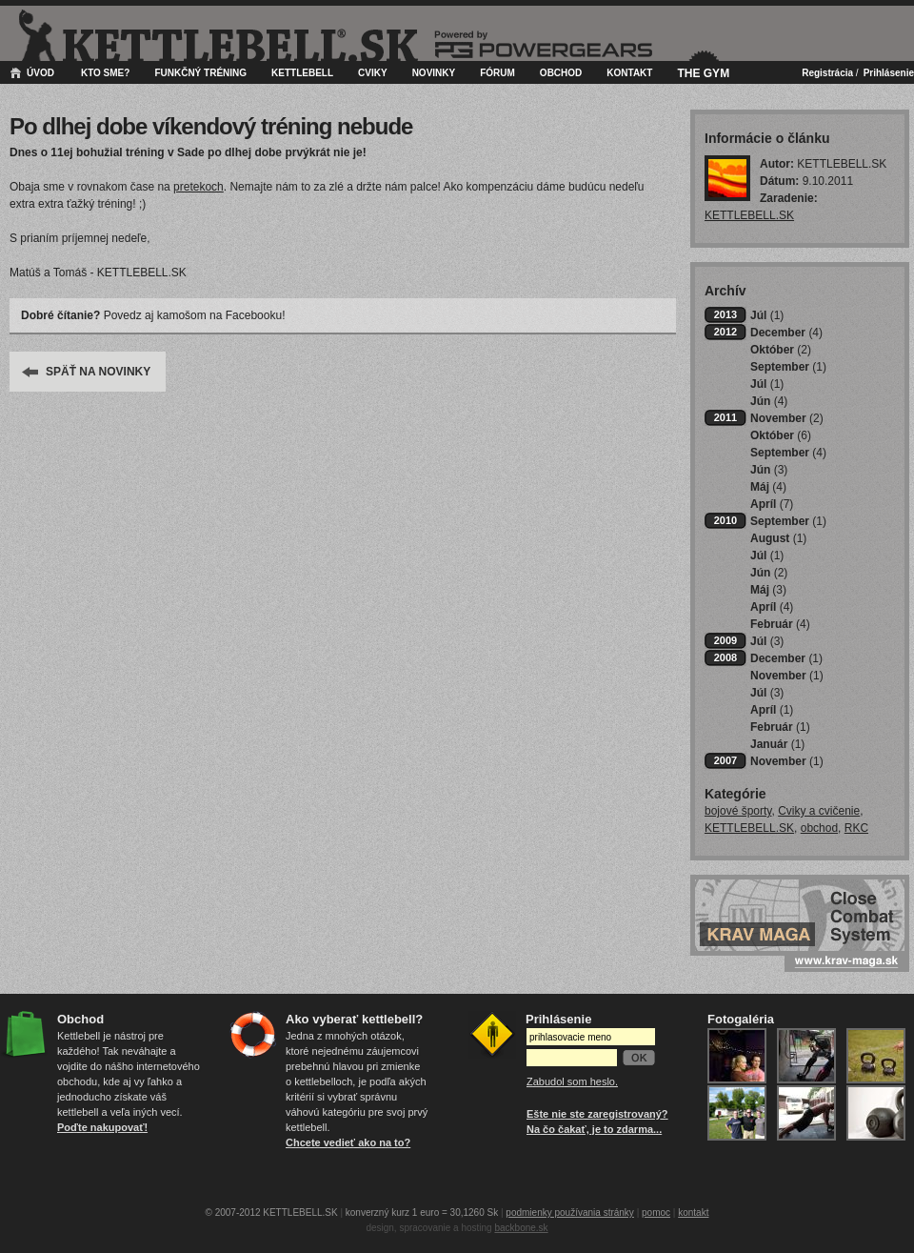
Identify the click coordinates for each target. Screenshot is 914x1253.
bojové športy (738, 811)
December (786, 332)
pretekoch (198, 186)
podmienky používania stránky (570, 1212)
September (788, 367)
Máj (768, 487)
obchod (819, 828)
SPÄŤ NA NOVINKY (98, 371)
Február (780, 624)
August (778, 538)
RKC (856, 828)
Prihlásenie (889, 73)
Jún (768, 401)
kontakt (693, 1212)
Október (780, 349)
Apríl (771, 504)
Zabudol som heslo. (572, 1081)
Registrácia (827, 73)
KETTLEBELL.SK (749, 215)
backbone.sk (520, 1228)
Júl (767, 315)
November (787, 418)
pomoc (656, 1212)
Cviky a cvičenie (819, 811)
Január (777, 744)
